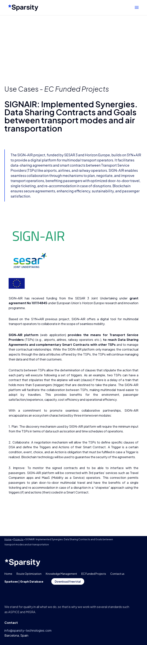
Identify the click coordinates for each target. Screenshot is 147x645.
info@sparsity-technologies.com (27, 630)
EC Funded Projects (76, 89)
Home (7, 539)
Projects (18, 539)
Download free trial (68, 581)
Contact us (117, 573)
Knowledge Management (61, 573)
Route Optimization (29, 573)
